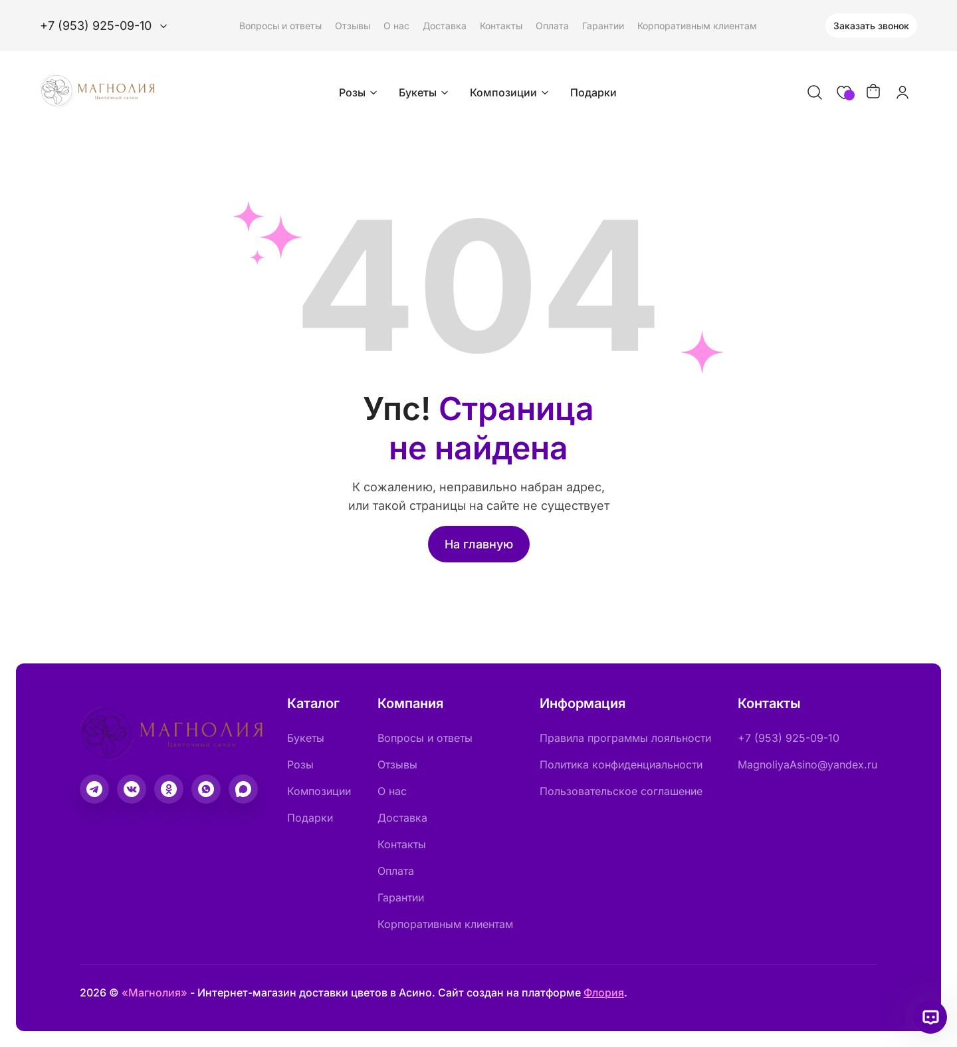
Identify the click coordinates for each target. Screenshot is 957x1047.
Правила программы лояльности (625, 738)
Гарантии (603, 25)
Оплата (552, 25)
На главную (479, 544)
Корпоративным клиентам (697, 25)
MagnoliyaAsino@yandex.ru (807, 764)
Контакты (501, 25)
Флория (604, 992)
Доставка (445, 25)
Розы (359, 92)
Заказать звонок (871, 25)
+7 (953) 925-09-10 (788, 738)
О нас (396, 25)
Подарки (593, 92)
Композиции (511, 92)
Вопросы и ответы (280, 25)
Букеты (425, 92)
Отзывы (352, 25)
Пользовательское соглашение (621, 791)
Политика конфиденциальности (621, 764)
